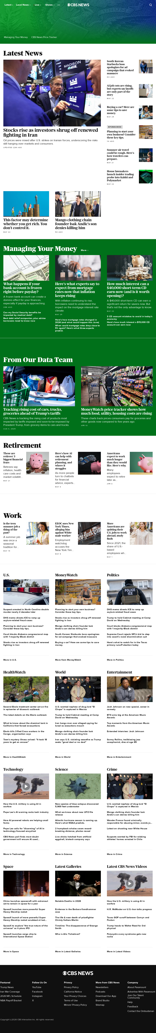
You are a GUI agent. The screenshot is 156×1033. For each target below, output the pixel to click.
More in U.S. (10, 659)
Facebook (37, 991)
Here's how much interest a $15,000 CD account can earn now (128, 323)
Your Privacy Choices (75, 996)
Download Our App (106, 996)
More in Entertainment (119, 757)
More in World (62, 757)
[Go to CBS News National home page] (78, 4)
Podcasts (100, 991)
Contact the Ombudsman (141, 1011)
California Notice (73, 991)
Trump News (7, 987)
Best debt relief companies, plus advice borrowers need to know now (24, 319)
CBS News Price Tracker (44, 37)
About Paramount (137, 987)
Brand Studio (102, 1000)
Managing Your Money (16, 37)
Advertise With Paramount (141, 991)
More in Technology (14, 854)
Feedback (133, 1006)
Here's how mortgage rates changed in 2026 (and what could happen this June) (77, 321)
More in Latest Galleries (68, 951)
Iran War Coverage (10, 991)
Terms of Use (71, 1000)
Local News (23, 5)
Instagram (37, 996)
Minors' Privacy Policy (75, 1005)
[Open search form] (150, 4)
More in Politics (115, 659)
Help (130, 1002)
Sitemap (100, 1005)
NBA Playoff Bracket (11, 1000)
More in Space (11, 951)
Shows (50, 5)
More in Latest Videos (118, 951)
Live (38, 4)
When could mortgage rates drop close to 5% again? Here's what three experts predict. (77, 328)
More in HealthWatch (14, 757)
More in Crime (114, 854)
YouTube (36, 987)
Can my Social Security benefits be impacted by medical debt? (22, 313)
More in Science (63, 854)
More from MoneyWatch (68, 659)
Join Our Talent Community (136, 996)
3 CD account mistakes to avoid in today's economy (129, 317)
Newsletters (102, 987)
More (84, 250)
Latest (9, 5)
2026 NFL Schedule (10, 996)
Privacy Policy (71, 987)
